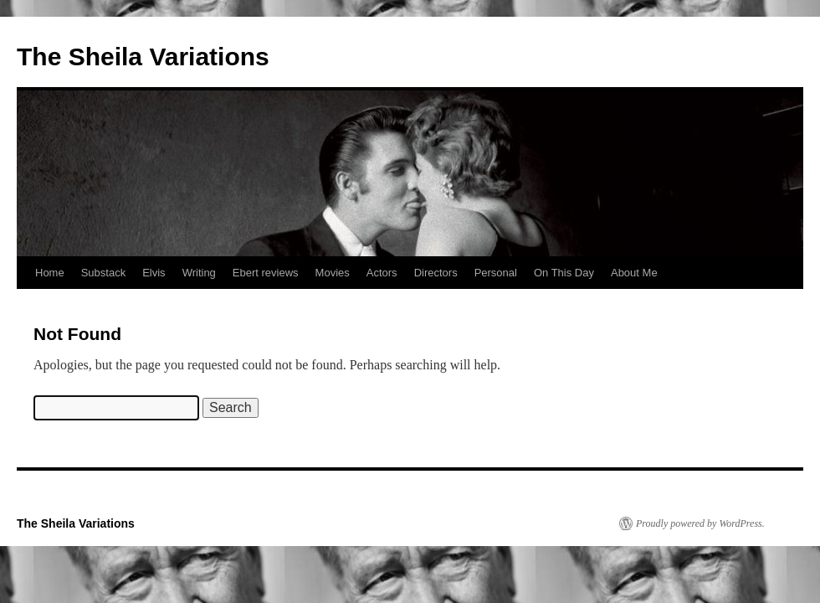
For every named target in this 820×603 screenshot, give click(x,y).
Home (49, 272)
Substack (103, 272)
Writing (199, 272)
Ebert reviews (266, 272)
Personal (495, 272)
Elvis (153, 272)
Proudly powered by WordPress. (700, 523)
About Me (634, 272)
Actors (381, 272)
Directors (436, 272)
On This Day (564, 272)
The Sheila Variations (143, 56)
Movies (332, 272)
